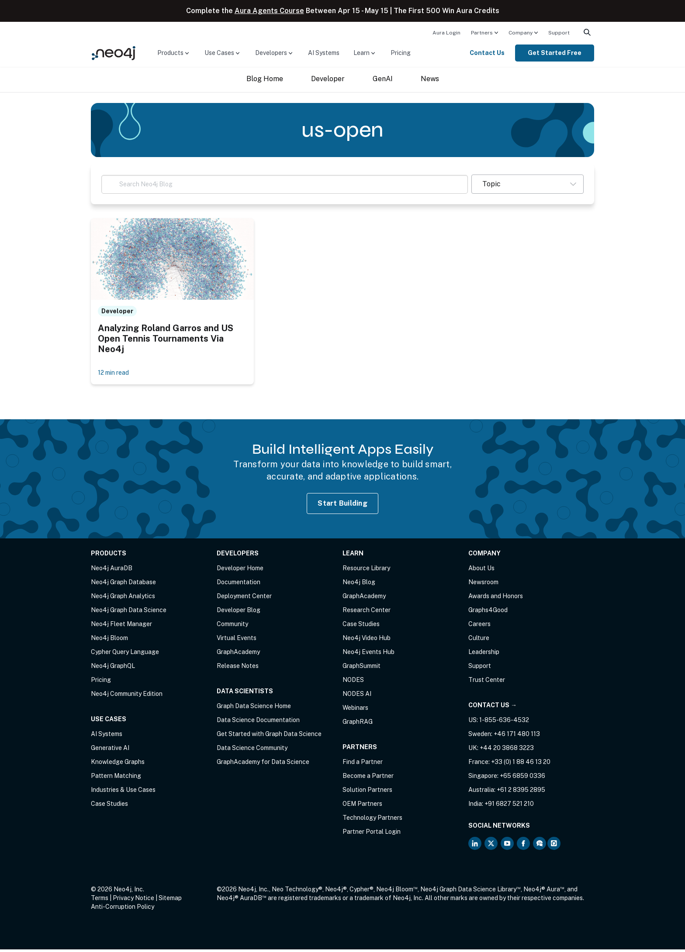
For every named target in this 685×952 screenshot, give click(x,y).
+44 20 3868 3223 (507, 750)
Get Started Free (554, 52)
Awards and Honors (495, 598)
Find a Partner (362, 764)
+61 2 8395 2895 (521, 792)
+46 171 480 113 (517, 736)
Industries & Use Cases (123, 792)
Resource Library (366, 570)
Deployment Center (244, 598)
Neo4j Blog (358, 584)
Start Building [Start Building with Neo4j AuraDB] (342, 505)
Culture (478, 640)
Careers (479, 626)
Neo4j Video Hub (366, 640)
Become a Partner (368, 778)
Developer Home (240, 570)
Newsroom (483, 584)
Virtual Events (236, 640)
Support (559, 33)
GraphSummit (361, 668)
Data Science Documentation (258, 722)
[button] (527, 184)
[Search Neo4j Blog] (284, 184)
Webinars (355, 710)
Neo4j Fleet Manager (121, 626)
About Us (481, 570)
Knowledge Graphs (118, 764)
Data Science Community (252, 750)
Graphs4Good (488, 612)
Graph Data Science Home (254, 708)
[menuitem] (446, 32)
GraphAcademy (238, 654)
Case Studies (109, 806)
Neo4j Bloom (109, 640)
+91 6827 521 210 (509, 806)
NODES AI (356, 696)
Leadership (483, 654)
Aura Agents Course (269, 11)
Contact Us (487, 52)
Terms (99, 900)
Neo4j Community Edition (127, 696)
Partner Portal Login (371, 834)
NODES (353, 682)
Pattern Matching (116, 778)
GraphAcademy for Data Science (263, 764)
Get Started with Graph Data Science (269, 736)
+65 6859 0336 (522, 778)
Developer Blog (238, 612)
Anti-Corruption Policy (122, 909)
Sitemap (170, 900)
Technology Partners (372, 820)
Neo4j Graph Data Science (128, 612)
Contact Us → (492, 707)
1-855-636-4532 (504, 722)
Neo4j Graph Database (123, 584)
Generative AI (110, 750)
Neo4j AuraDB (111, 570)
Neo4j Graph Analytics (123, 598)
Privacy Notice (133, 900)
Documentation (238, 584)
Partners (482, 33)
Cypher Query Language (125, 654)
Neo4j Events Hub (368, 654)
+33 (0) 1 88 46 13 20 (520, 764)
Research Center (366, 612)
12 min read (116, 374)
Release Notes (238, 668)
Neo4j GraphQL (113, 668)
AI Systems (323, 52)
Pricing (401, 52)
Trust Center (486, 682)
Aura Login (446, 33)
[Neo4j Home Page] (113, 52)
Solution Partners (367, 792)
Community (232, 626)
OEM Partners (362, 806)
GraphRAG (357, 724)
